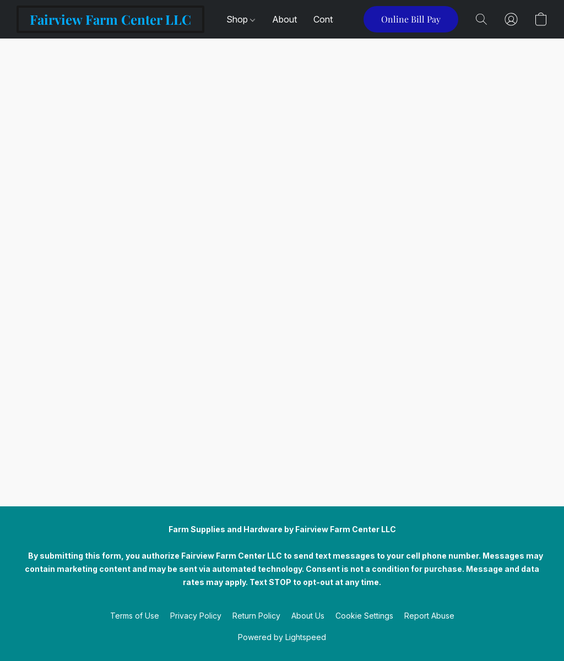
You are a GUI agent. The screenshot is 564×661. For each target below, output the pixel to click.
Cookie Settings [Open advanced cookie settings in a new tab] (364, 615)
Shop (240, 19)
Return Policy (256, 615)
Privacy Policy (195, 615)
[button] (110, 19)
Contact (329, 19)
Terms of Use (134, 615)
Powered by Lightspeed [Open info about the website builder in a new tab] (282, 637)
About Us (307, 615)
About (284, 19)
